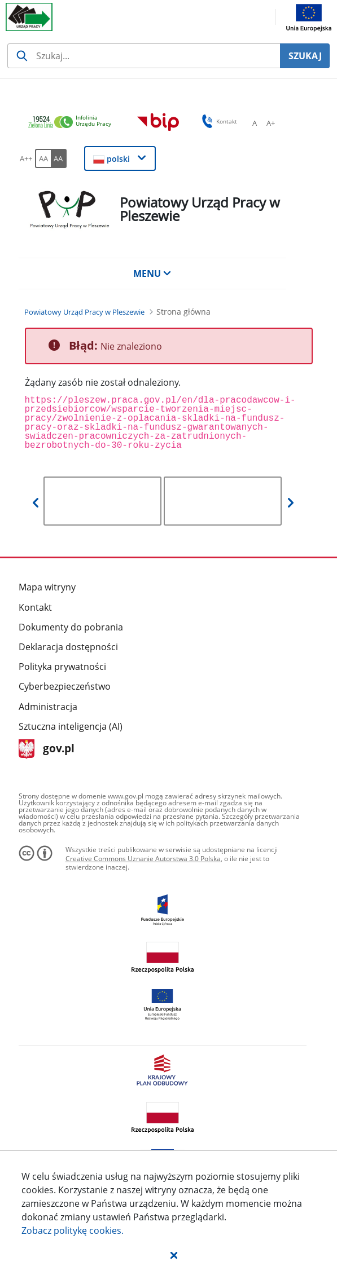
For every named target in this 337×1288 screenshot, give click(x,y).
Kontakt (35, 607)
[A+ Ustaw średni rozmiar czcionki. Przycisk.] (270, 123)
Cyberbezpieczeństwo (65, 686)
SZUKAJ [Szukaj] (305, 56)
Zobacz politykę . (72, 1230)
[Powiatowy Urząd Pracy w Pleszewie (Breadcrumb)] (84, 312)
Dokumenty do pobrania (71, 627)
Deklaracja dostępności (68, 647)
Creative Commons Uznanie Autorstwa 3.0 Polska (143, 858)
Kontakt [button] (217, 121)
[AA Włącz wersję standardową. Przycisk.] (43, 158)
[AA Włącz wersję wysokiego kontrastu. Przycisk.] (59, 158)
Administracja (48, 706)
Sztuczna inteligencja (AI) (70, 726)
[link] (73, 123)
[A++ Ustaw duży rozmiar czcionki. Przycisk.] (26, 158)
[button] (174, 1255)
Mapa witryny (47, 587)
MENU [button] (152, 273)
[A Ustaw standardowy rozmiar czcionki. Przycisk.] (254, 123)
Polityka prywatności (62, 666)
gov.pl (47, 749)
